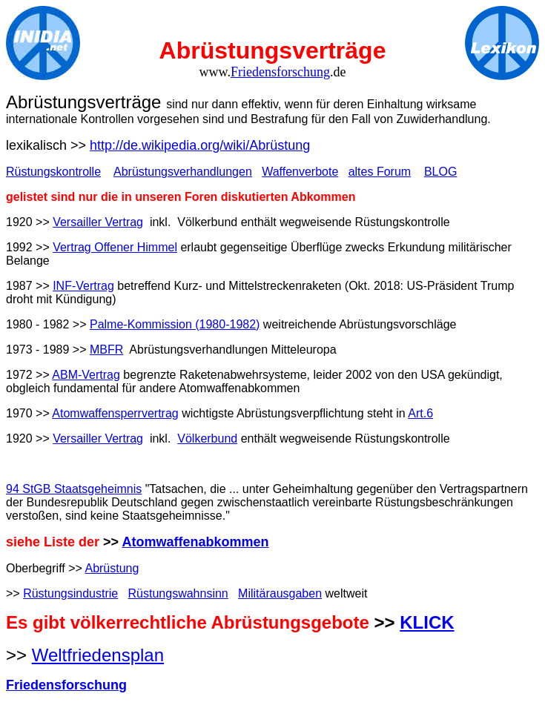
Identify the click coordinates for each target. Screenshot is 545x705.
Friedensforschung (280, 71)
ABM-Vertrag (86, 374)
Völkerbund (207, 438)
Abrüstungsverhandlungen (182, 171)
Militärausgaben (280, 593)
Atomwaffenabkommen (195, 541)
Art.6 (420, 413)
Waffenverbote (300, 171)
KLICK (427, 622)
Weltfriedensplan (98, 655)
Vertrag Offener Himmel (115, 247)
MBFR (106, 349)
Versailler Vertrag (98, 222)
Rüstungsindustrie (70, 593)
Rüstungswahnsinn (178, 593)
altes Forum (380, 171)
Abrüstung (112, 568)
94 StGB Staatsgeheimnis (74, 489)
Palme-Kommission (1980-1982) (175, 324)
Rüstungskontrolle (53, 171)
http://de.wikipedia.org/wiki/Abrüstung (200, 145)
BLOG (440, 171)
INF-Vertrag (83, 285)
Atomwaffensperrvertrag (115, 413)
